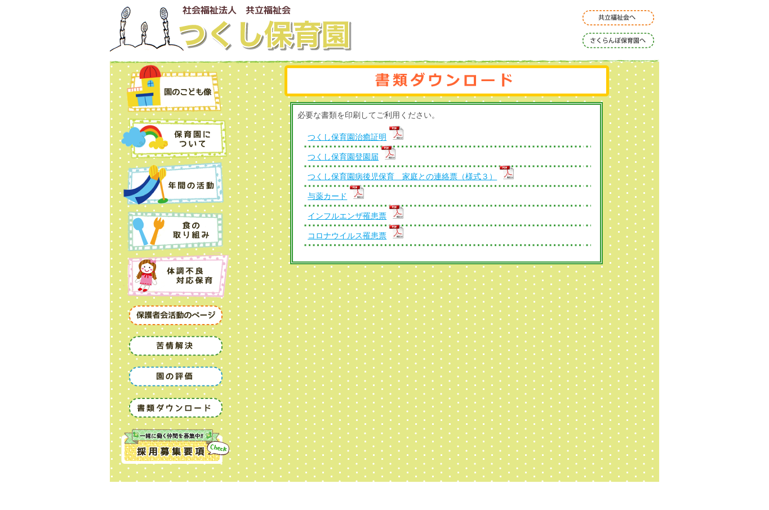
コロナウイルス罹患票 (355, 235)
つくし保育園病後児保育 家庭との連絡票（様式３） (411, 176)
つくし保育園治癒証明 (355, 136)
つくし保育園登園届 (351, 156)
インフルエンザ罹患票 (355, 215)
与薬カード (336, 196)
